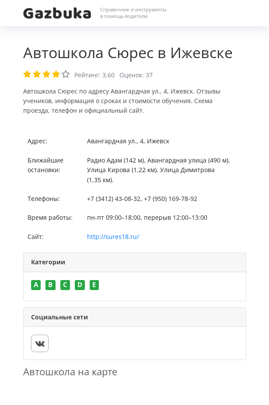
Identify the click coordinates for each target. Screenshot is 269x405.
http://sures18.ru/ (113, 236)
